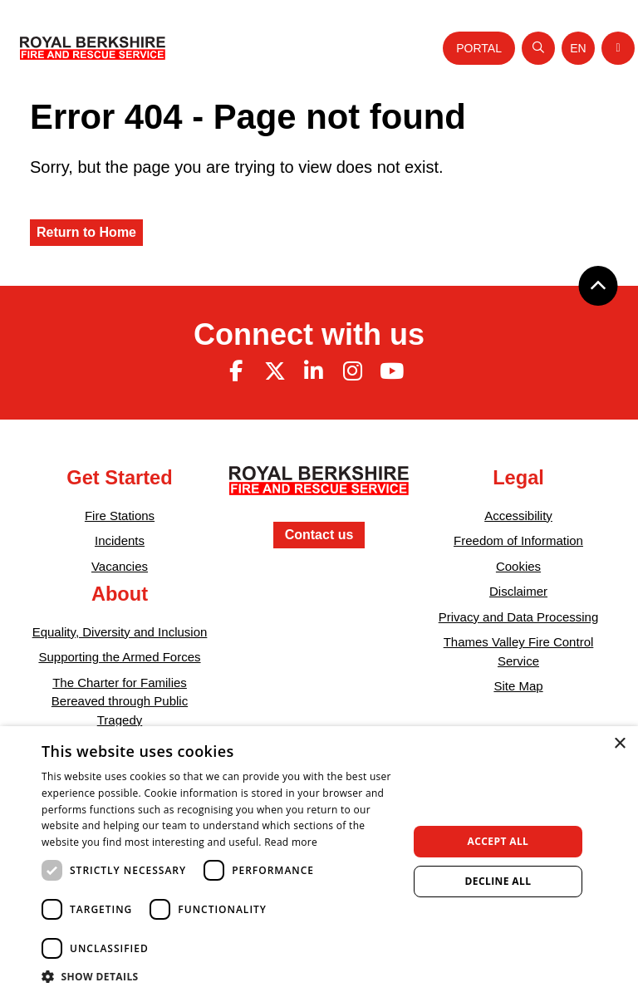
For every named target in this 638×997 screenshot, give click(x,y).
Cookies (518, 566)
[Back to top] (598, 286)
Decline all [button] (498, 881)
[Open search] (538, 48)
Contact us (319, 535)
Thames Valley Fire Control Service (519, 651)
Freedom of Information (518, 540)
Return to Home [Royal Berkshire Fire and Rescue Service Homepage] (86, 232)
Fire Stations (120, 515)
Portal (479, 48)
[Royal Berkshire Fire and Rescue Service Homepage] (92, 48)
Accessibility (518, 515)
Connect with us (309, 334)
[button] (219, 976)
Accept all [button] (498, 841)
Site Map (517, 686)
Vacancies (119, 566)
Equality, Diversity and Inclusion (120, 632)
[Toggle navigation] (618, 48)
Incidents (120, 540)
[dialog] (319, 861)
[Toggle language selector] (578, 48)
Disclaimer (518, 591)
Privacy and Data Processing (519, 617)
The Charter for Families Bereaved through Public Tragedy (120, 701)
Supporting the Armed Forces (119, 657)
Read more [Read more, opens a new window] (290, 842)
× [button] (619, 744)
